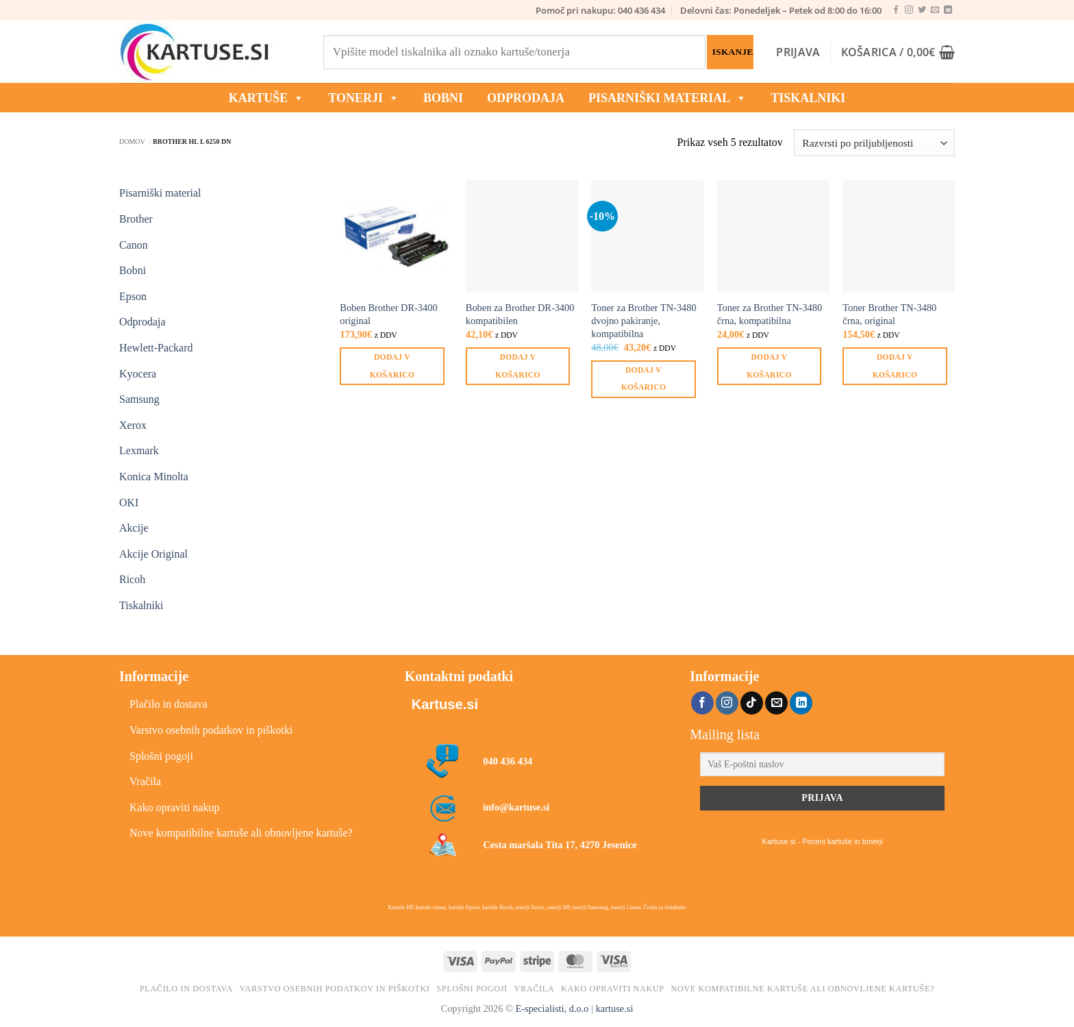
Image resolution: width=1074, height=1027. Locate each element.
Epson (133, 296)
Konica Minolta (153, 476)
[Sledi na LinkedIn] (948, 10)
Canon (133, 245)
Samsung (139, 399)
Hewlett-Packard (156, 348)
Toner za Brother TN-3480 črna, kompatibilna (769, 314)
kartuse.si (615, 1008)
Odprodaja (142, 321)
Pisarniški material (667, 98)
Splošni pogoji (161, 756)
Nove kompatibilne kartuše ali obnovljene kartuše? (241, 833)
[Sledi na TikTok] (751, 703)
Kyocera (137, 374)
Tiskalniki (808, 98)
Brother (136, 219)
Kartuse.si (445, 704)
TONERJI (363, 98)
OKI (128, 502)
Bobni (132, 270)
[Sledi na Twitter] (922, 10)
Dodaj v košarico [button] (392, 365)
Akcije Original (153, 554)
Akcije (134, 528)
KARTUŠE (266, 98)
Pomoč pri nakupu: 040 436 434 (600, 10)
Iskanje (732, 52)
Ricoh (132, 579)
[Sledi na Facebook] (896, 10)
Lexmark (139, 450)
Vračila (145, 781)
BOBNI (443, 98)
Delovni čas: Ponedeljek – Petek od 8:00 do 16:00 (781, 10)
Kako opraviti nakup (174, 807)
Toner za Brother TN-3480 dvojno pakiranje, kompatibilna (643, 320)
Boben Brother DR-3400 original (388, 314)
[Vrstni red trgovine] (874, 142)
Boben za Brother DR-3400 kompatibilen (520, 314)
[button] (798, 52)
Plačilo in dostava (168, 704)
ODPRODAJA (525, 98)
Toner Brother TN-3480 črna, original (889, 314)
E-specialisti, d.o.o (551, 1008)
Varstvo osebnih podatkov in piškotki (210, 730)
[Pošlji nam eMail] (935, 10)
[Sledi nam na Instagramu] (909, 10)
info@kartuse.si (516, 807)
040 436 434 (507, 761)
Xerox (133, 425)
